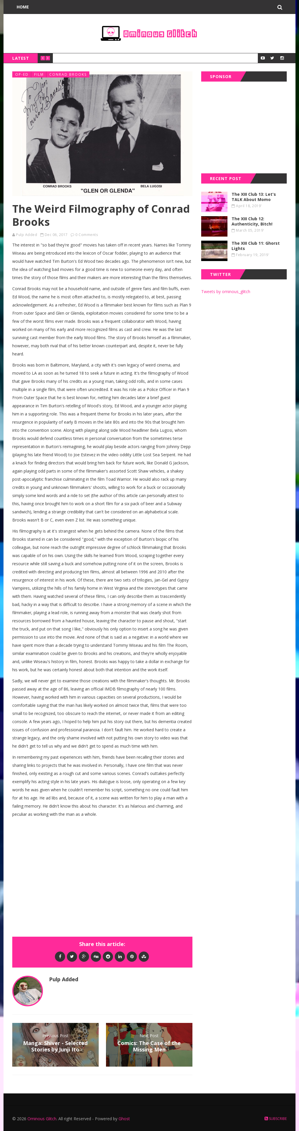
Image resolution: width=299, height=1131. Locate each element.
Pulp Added (26, 234)
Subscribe (276, 1118)
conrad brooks (68, 74)
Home (23, 7)
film (39, 74)
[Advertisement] (245, 126)
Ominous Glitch (41, 1118)
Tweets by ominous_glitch (225, 291)
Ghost (124, 1118)
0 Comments (86, 234)
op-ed (22, 74)
